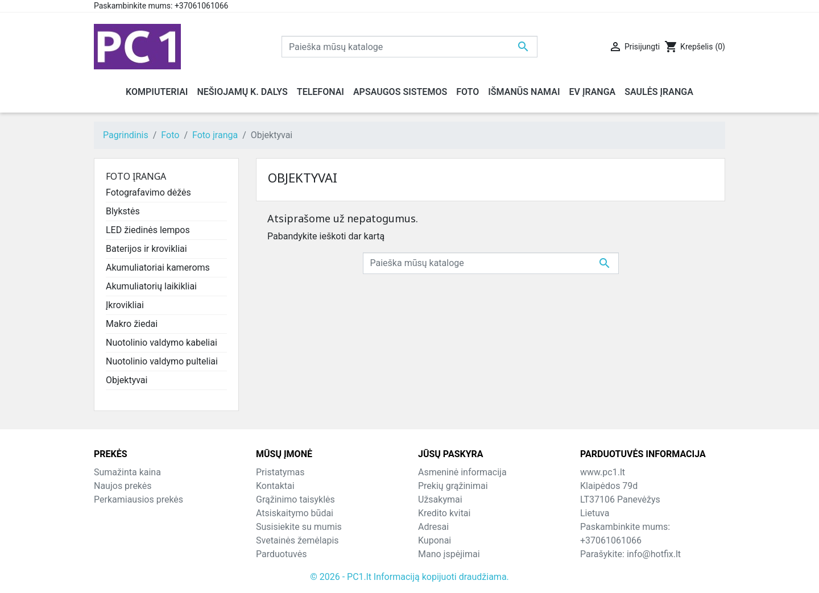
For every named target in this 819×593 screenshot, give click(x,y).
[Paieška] (409, 46)
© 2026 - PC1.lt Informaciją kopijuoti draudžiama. (409, 576)
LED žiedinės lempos (148, 230)
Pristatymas (280, 472)
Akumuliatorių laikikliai (151, 286)
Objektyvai (126, 380)
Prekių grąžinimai (453, 485)
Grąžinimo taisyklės (295, 499)
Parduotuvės (281, 554)
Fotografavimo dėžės (148, 192)
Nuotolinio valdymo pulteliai (162, 361)
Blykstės (123, 211)
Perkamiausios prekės (138, 499)
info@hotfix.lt (654, 554)
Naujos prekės (123, 485)
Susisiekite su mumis (299, 526)
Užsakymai (440, 499)
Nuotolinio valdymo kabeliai (161, 342)
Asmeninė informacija (462, 472)
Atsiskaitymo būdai (294, 513)
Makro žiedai (132, 323)
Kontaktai (275, 485)
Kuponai (434, 540)
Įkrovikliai (125, 305)
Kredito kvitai (444, 513)
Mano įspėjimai (449, 554)
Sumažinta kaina (127, 472)
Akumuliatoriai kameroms (158, 267)
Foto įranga (136, 176)
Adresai (433, 526)
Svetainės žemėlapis (297, 540)
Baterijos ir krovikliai (146, 248)
